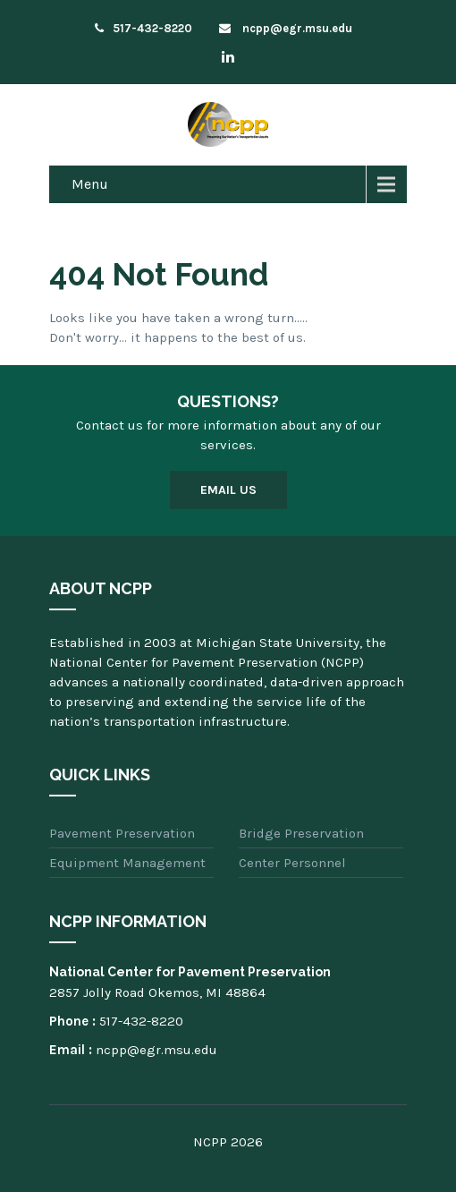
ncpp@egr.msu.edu (285, 28)
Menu (90, 183)
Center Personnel (292, 863)
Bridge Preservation (301, 833)
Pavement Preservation (122, 833)
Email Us (228, 490)
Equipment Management (127, 863)
